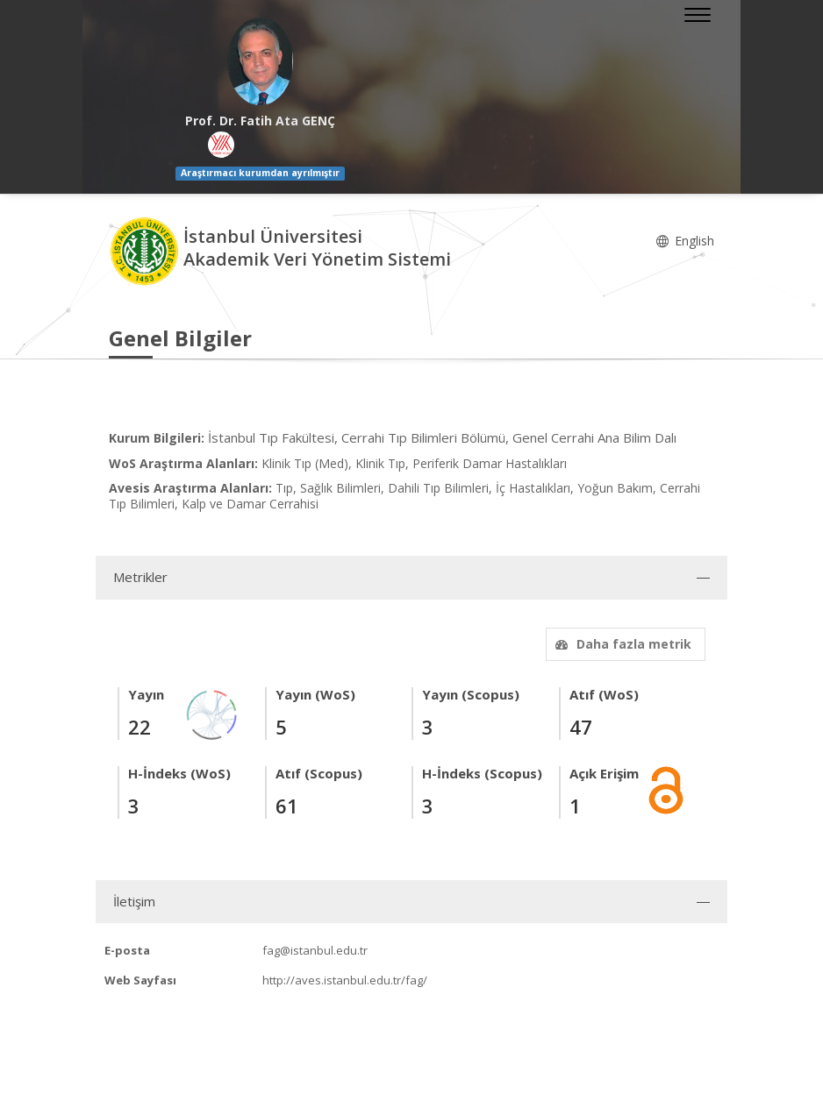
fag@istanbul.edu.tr (315, 950)
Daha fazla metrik (621, 644)
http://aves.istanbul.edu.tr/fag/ (344, 980)
